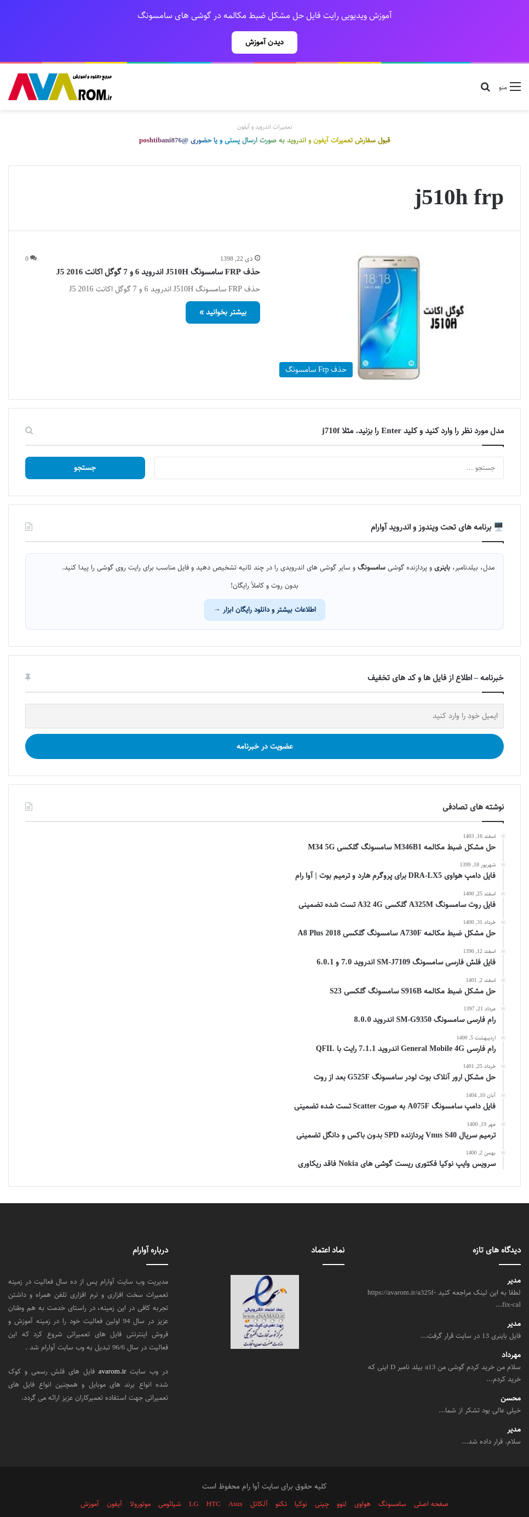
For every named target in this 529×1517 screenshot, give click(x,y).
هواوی (362, 1479)
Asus (235, 1479)
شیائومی (169, 1479)
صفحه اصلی (431, 1479)
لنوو (342, 1479)
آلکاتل (259, 1479)
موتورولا (140, 1479)
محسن (511, 1374)
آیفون (114, 1479)
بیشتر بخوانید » (222, 288)
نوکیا (301, 1479)
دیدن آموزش (264, 42)
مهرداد (511, 1331)
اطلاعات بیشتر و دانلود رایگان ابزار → (265, 585)
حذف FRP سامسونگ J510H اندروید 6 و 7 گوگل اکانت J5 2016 (158, 248)
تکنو (281, 1479)
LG (193, 1479)
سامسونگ (392, 1479)
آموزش (90, 1479)
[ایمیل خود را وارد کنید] (264, 692)
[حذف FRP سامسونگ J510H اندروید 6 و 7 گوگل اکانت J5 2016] (389, 294)
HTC (213, 1479)
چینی (322, 1479)
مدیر (514, 1256)
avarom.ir (113, 1347)
